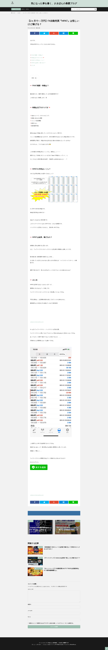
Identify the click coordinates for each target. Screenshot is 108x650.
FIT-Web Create (59, 644)
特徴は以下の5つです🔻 (37, 57)
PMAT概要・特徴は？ (37, 55)
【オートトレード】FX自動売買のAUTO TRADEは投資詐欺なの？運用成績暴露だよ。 (62, 569)
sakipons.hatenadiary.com (36, 322)
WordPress (73, 644)
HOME (14, 13)
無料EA (23, 9)
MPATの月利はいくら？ (37, 60)
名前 (29, 604)
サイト (29, 616)
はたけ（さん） (39, 568)
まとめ (33, 65)
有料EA (27, 9)
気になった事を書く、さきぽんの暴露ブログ (54, 3)
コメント (30, 589)
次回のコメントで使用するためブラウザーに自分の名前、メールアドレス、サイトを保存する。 (51, 623)
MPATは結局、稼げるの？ (38, 62)
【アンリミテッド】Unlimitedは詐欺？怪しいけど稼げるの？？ (61, 559)
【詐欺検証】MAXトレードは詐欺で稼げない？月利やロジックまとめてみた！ (61, 548)
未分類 (19, 13)
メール (30, 610)
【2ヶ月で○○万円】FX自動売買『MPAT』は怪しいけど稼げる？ (35, 13)
